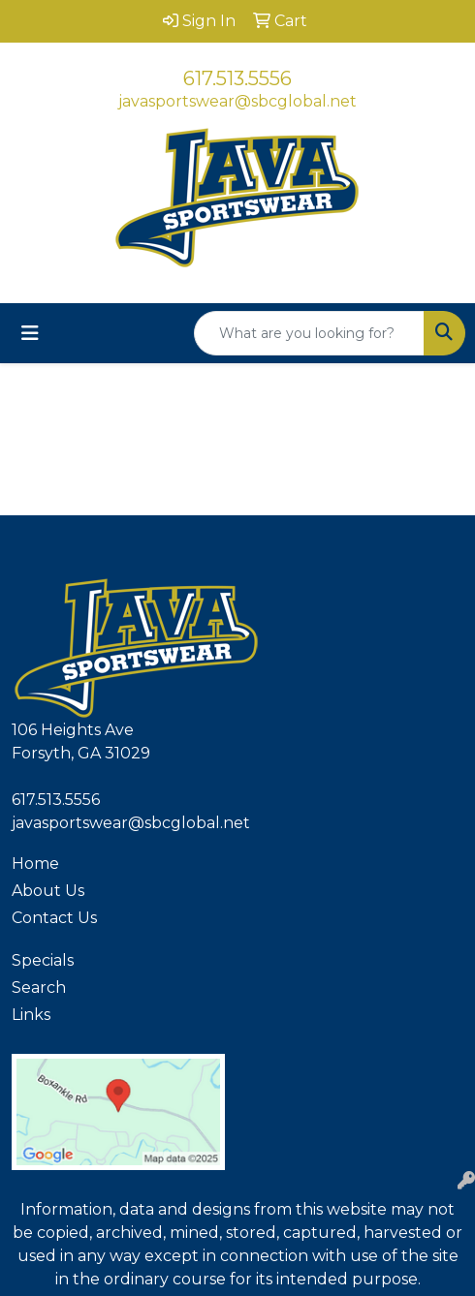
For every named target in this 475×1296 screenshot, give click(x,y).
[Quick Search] (309, 333)
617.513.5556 (237, 78)
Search (39, 987)
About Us (48, 890)
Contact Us (54, 918)
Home (35, 863)
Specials (43, 960)
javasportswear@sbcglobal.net (237, 101)
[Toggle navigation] (30, 333)
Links (31, 1014)
